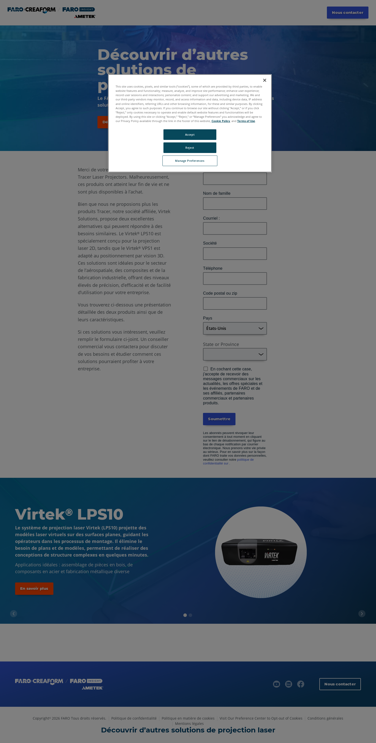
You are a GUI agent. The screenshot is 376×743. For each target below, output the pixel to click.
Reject (189, 147)
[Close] (264, 80)
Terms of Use (246, 121)
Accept (189, 134)
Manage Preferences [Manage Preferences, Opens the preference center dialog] (189, 161)
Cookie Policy (221, 121)
